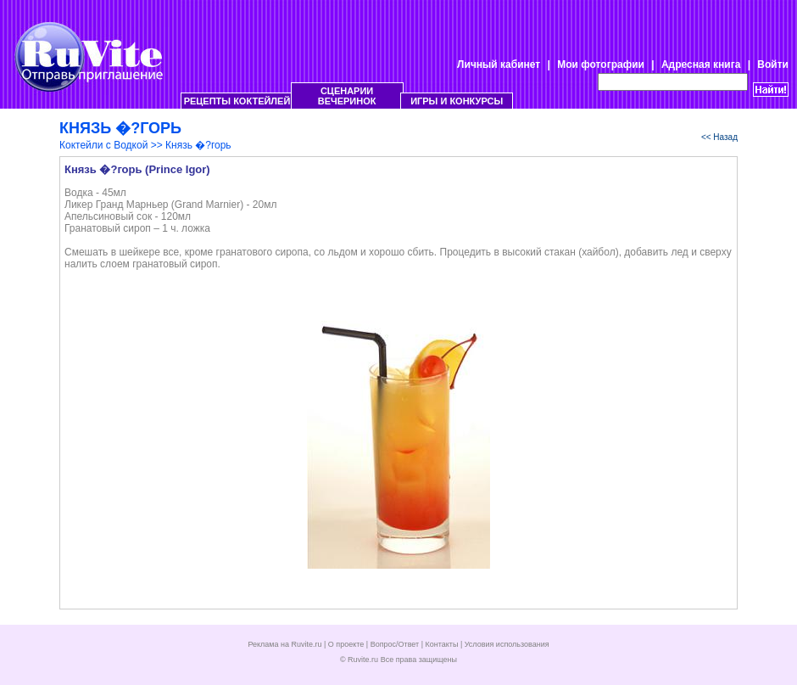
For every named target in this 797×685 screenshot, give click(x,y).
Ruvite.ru (363, 659)
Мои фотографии (600, 64)
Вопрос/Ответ (395, 644)
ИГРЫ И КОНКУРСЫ (456, 101)
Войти (773, 64)
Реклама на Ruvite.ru (284, 644)
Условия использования (507, 644)
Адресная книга (700, 64)
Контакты (442, 644)
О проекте (346, 644)
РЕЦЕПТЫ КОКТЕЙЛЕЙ (237, 101)
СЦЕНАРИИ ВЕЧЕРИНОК (347, 96)
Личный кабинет (498, 64)
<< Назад (719, 137)
